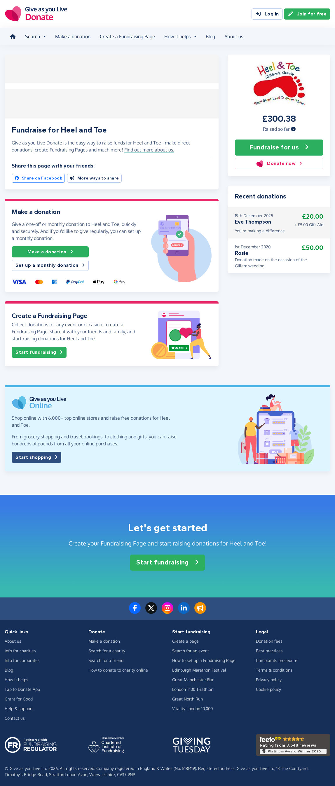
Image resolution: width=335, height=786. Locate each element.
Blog (209, 36)
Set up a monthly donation (50, 264)
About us (233, 36)
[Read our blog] (200, 611)
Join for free (307, 14)
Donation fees (269, 640)
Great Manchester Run (193, 678)
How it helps (16, 678)
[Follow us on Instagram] (167, 611)
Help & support (19, 707)
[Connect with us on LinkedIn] (184, 611)
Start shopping (36, 456)
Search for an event (190, 649)
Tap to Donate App (22, 688)
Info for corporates (22, 659)
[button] (293, 128)
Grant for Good (19, 698)
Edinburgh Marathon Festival (199, 669)
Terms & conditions (274, 669)
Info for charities (20, 649)
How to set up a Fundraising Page (203, 659)
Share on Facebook (38, 178)
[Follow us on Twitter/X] (151, 611)
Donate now (279, 162)
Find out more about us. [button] (149, 149)
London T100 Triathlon (192, 688)
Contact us (15, 717)
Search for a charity (106, 649)
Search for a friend (105, 659)
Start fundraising (39, 351)
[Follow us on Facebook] (135, 611)
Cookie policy (268, 688)
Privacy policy (269, 678)
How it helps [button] (177, 36)
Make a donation (72, 36)
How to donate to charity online (118, 669)
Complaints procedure (276, 659)
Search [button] (32, 36)
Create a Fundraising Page (126, 36)
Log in (267, 14)
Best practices (269, 649)
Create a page (185, 640)
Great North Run (187, 698)
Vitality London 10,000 (192, 707)
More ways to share (94, 178)
